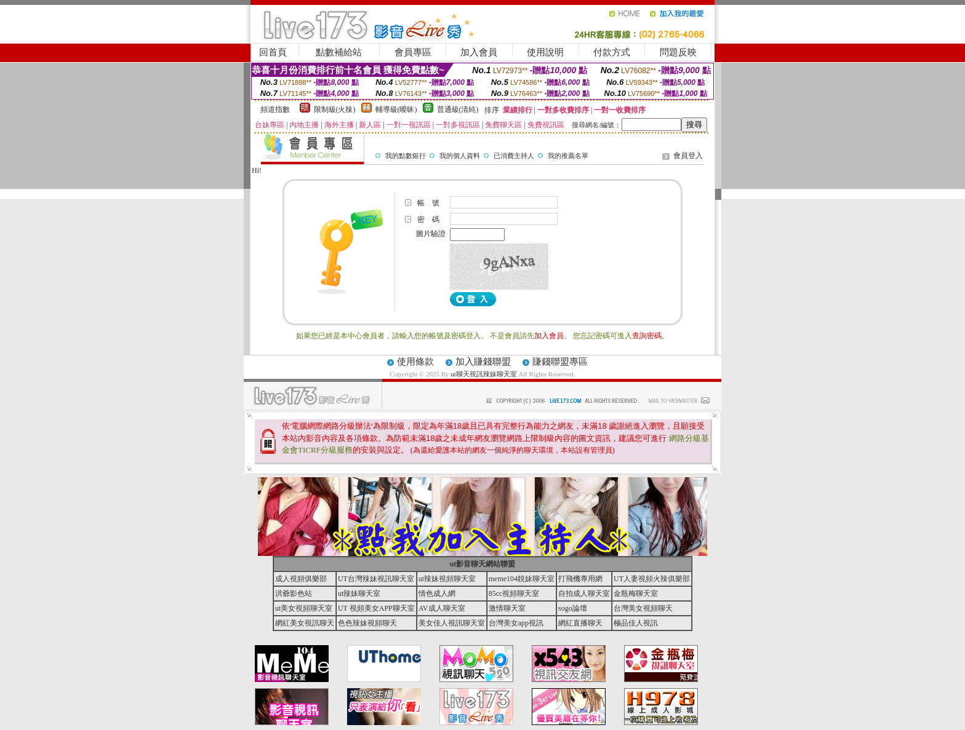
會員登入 (688, 155)
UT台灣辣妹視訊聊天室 (376, 578)
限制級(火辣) (335, 109)
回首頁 (273, 52)
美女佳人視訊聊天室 (451, 623)
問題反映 (678, 52)
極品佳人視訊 (636, 623)
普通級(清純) (458, 109)
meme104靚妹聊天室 (522, 578)
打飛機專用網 (580, 578)
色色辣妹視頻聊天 (367, 623)
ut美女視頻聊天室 (303, 608)
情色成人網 (436, 593)
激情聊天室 (507, 608)
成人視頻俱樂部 (301, 578)
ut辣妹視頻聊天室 (447, 578)
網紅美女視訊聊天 (304, 623)
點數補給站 (339, 52)
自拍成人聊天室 (584, 593)
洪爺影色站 (293, 593)
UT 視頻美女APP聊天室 (376, 608)
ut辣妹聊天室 (359, 593)
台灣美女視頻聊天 (643, 608)
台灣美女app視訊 (516, 623)
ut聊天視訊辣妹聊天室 (483, 374)
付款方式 (611, 52)
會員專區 (412, 52)
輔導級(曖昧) (396, 109)
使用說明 (545, 52)
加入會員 (478, 52)
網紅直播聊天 (580, 623)
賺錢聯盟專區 (560, 362)
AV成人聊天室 (441, 608)
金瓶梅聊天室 (636, 593)
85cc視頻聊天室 (514, 593)
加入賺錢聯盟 (483, 362)
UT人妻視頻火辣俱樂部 (652, 578)
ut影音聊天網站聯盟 (483, 564)
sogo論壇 (572, 608)
